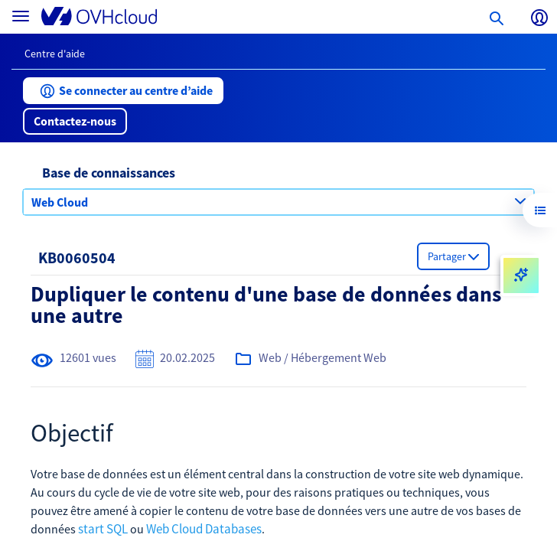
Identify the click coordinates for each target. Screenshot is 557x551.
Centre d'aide (54, 53)
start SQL (103, 528)
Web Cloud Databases (204, 528)
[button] (123, 90)
